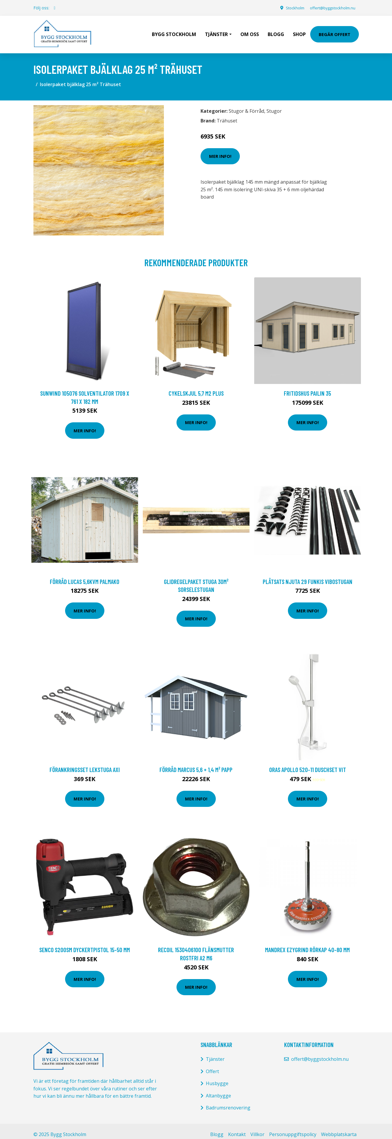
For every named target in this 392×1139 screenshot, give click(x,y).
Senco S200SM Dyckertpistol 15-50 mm (84, 943)
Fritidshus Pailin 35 (307, 386)
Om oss (249, 31)
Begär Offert (334, 31)
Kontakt (237, 1128)
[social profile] (55, 7)
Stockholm (288, 8)
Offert (212, 1065)
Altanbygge (218, 1089)
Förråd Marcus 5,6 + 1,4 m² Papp (196, 763)
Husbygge (217, 1077)
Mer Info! (220, 150)
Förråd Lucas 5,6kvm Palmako (84, 575)
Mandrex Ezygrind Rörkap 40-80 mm (307, 943)
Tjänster (215, 1052)
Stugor (274, 104)
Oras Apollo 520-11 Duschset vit (307, 763)
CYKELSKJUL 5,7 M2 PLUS (196, 386)
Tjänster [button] (216, 31)
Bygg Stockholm (174, 31)
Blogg (276, 31)
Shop (299, 31)
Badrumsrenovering (228, 1101)
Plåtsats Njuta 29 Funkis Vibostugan (307, 575)
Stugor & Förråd (246, 104)
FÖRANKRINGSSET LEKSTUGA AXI (85, 763)
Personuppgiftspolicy (292, 1128)
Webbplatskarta (339, 1128)
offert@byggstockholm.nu (329, 8)
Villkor (257, 1128)
